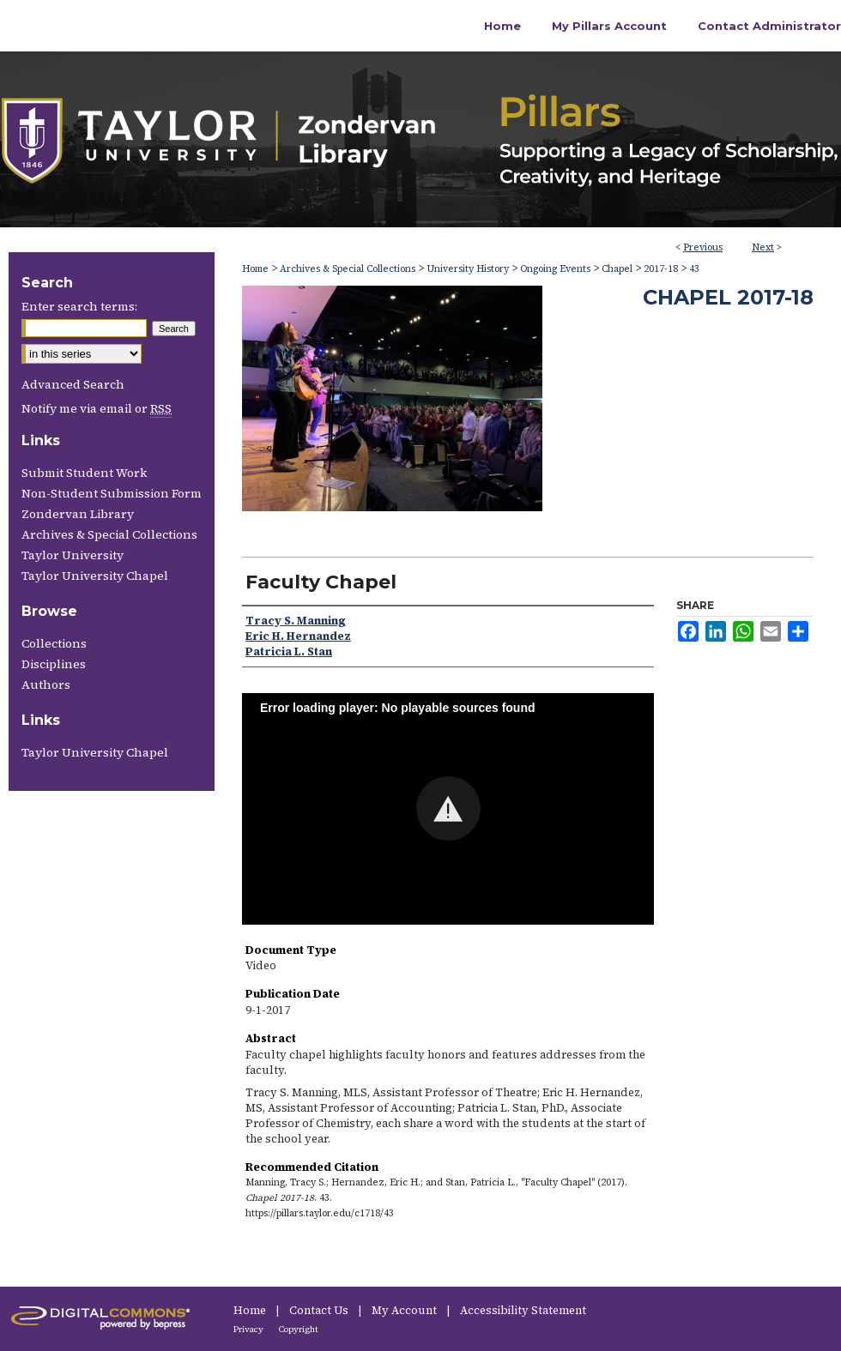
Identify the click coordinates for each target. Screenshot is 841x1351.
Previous (703, 247)
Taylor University (72, 555)
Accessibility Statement (523, 1310)
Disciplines (53, 663)
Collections (54, 643)
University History (468, 268)
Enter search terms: (79, 306)
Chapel (617, 268)
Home (255, 268)
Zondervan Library (77, 513)
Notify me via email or (96, 408)
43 (694, 268)
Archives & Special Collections (347, 268)
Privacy (249, 1329)
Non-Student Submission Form (111, 493)
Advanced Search (72, 384)
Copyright (298, 1329)
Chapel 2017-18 (728, 297)
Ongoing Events (555, 268)
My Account (405, 1310)
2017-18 (661, 268)
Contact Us (320, 1310)
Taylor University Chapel (94, 575)
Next (763, 247)
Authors (45, 684)
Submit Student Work (84, 472)
